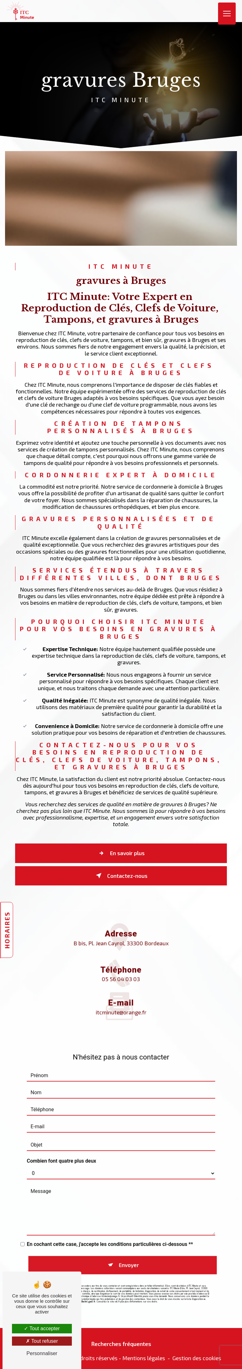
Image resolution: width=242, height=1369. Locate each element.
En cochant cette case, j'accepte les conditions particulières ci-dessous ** (110, 1234)
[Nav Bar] (227, 11)
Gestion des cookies (196, 1355)
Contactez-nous (120, 875)
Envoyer (129, 1254)
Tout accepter (42, 1328)
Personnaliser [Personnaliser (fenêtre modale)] (41, 1353)
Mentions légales (143, 1355)
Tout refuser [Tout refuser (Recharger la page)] (42, 1341)
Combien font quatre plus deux (61, 1151)
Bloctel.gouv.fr (88, 1290)
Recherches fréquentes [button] (121, 1341)
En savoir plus (120, 854)
